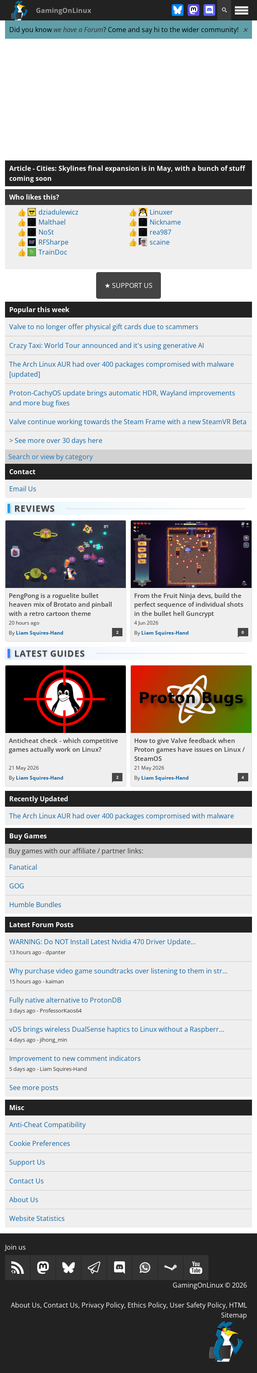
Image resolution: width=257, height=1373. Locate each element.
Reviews (34, 508)
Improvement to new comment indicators (75, 1058)
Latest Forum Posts (41, 924)
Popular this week (39, 309)
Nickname (165, 222)
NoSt (46, 232)
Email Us (22, 488)
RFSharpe (53, 242)
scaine (160, 242)
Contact (22, 471)
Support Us (27, 1162)
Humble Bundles (35, 904)
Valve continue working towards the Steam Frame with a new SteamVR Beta (128, 421)
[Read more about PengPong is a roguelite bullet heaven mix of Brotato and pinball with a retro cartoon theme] (65, 580)
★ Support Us (128, 285)
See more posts (34, 1087)
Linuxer (161, 212)
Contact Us (26, 1180)
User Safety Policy (198, 1305)
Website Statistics (37, 1218)
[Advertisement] (128, 100)
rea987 (160, 232)
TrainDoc (52, 252)
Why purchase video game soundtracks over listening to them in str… (118, 970)
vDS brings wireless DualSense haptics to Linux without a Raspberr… (116, 1029)
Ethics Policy (146, 1305)
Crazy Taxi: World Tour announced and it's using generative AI (106, 345)
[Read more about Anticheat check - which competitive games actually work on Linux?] (65, 725)
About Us (23, 1199)
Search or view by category (50, 456)
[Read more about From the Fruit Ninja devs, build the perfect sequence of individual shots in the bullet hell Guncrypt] (191, 580)
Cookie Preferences (39, 1143)
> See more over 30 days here (55, 440)
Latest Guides (49, 653)
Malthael (52, 222)
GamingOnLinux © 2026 (210, 1285)
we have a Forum (78, 29)
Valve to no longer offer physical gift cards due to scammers (103, 326)
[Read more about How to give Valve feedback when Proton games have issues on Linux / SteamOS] (191, 725)
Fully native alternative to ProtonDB (65, 1000)
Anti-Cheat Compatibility (47, 1124)
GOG (16, 885)
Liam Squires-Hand (40, 632)
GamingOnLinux (63, 10)
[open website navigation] (241, 10)
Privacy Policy (102, 1305)
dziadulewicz (58, 212)
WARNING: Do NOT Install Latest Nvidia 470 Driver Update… (102, 941)
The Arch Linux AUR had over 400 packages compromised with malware (121, 815)
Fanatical (23, 867)
